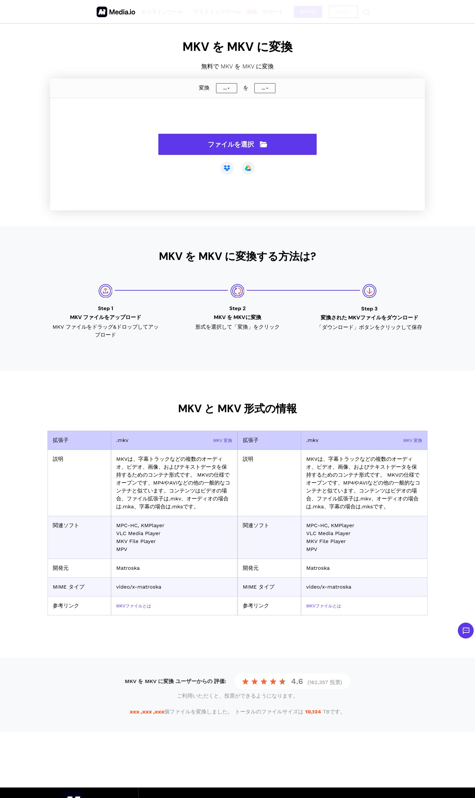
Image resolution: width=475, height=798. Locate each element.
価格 (249, 12)
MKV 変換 (220, 440)
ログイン (342, 12)
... (225, 88)
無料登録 (306, 12)
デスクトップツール (215, 12)
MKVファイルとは (137, 605)
